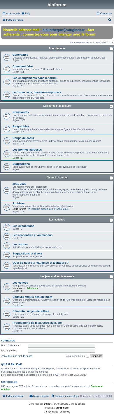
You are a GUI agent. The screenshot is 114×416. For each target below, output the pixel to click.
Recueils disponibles (40, 209)
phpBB (47, 404)
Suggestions (21, 163)
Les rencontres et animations (32, 235)
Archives (18, 203)
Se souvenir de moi (77, 356)
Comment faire (22, 66)
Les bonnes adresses (27, 149)
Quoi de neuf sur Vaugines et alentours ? (40, 262)
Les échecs (20, 282)
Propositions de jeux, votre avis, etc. (37, 322)
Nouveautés (20, 112)
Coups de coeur (23, 138)
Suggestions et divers (27, 253)
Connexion (8, 340)
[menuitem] (25, 13)
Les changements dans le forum (34, 78)
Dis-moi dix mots (57, 177)
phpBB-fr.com (62, 408)
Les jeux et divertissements (57, 276)
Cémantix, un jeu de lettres (30, 311)
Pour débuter (57, 48)
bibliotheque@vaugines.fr (63, 30)
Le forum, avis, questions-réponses (36, 92)
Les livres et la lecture (57, 105)
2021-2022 (19, 183)
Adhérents (32, 288)
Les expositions (23, 226)
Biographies (20, 126)
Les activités (57, 219)
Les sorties (20, 244)
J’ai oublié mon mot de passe (16, 356)
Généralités (20, 54)
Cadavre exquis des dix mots (32, 297)
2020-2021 (61, 209)
